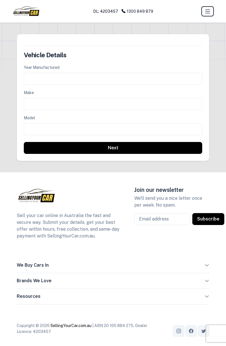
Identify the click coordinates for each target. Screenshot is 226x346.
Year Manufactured (41, 67)
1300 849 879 (137, 11)
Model (29, 118)
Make (29, 92)
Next (113, 147)
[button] (207, 266)
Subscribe (208, 219)
